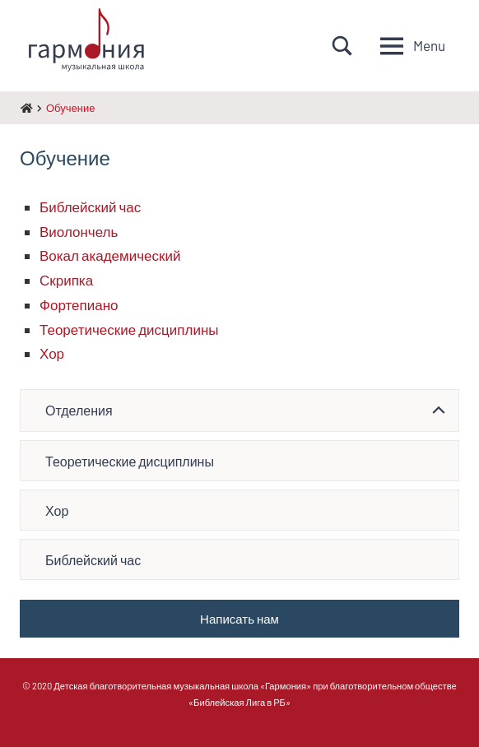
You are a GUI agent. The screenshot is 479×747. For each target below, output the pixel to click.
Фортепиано (79, 304)
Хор (52, 353)
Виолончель (79, 231)
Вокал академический (110, 255)
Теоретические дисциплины (129, 329)
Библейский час (90, 206)
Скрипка (66, 279)
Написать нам (239, 618)
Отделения (79, 410)
